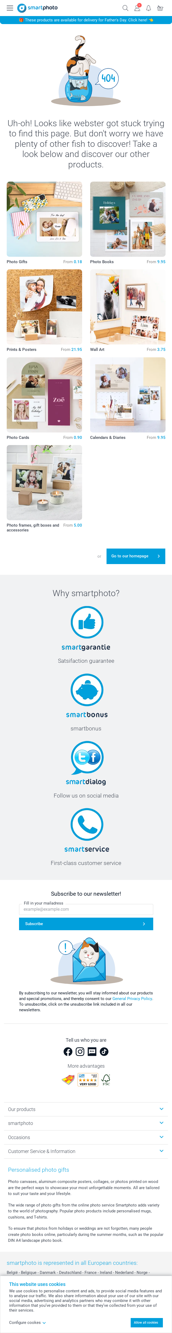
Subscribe (34, 923)
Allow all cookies (146, 1322)
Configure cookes (27, 1322)
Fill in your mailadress (43, 903)
